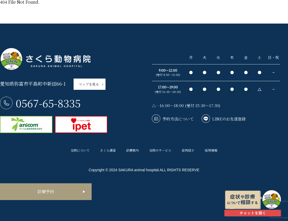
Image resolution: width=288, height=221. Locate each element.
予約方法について (178, 119)
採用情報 (211, 150)
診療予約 (45, 192)
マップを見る (89, 84)
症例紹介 (188, 150)
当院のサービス (160, 150)
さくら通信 (108, 150)
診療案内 (132, 150)
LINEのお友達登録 (229, 119)
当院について (80, 150)
